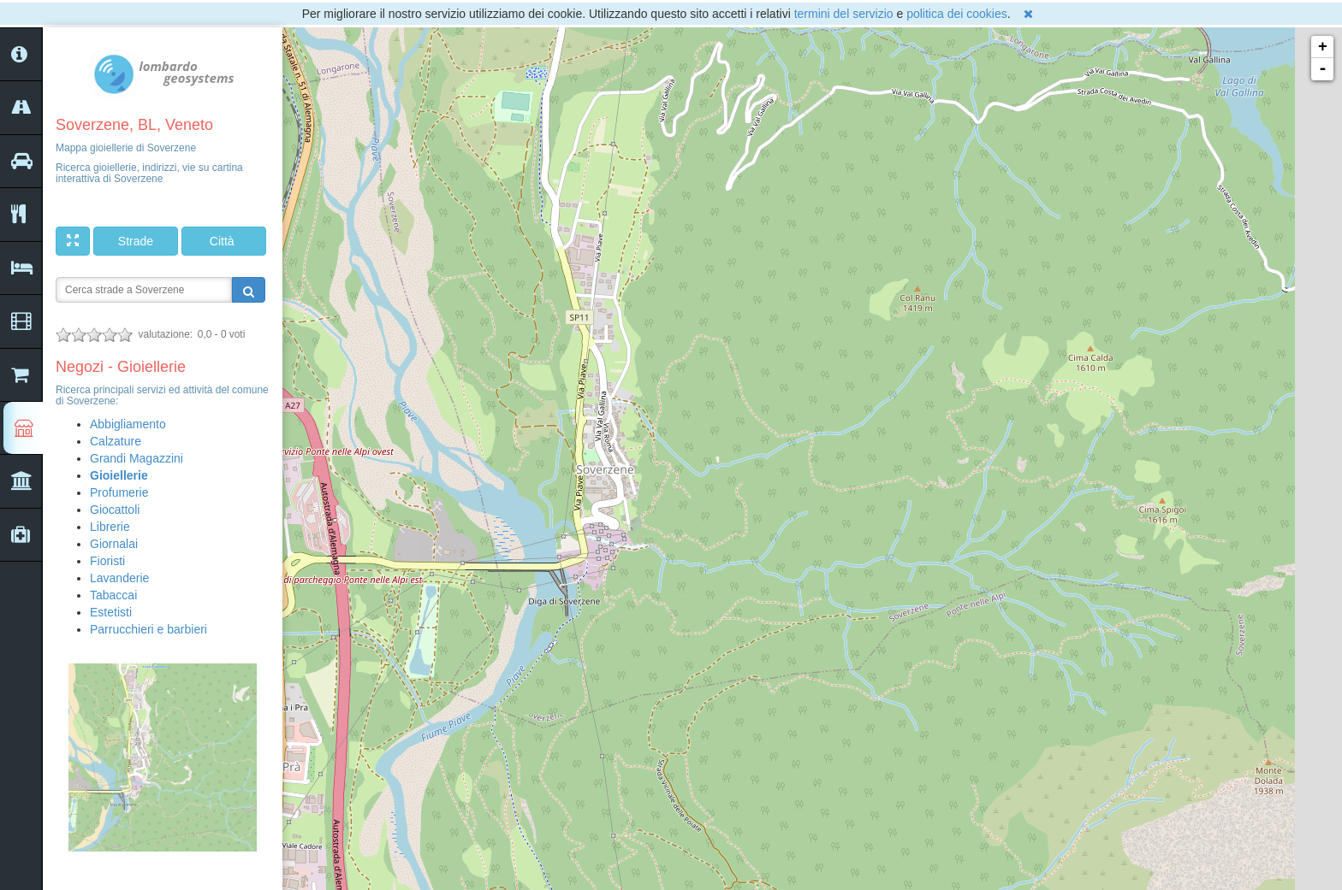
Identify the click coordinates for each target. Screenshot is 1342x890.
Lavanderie (119, 578)
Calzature (115, 441)
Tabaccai (113, 595)
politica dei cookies (956, 14)
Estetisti (111, 612)
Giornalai (114, 544)
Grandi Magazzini (136, 458)
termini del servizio (844, 14)
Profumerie (119, 492)
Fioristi (107, 561)
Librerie (110, 526)
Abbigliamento (128, 424)
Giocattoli (115, 509)
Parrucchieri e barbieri (148, 629)
